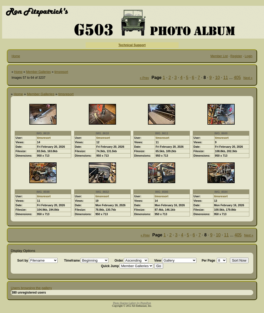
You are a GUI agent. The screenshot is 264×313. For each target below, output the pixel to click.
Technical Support (132, 45)
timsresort (61, 72)
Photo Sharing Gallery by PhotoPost (132, 302)
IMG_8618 (102, 133)
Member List (219, 56)
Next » (247, 78)
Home (16, 56)
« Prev (144, 78)
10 (217, 77)
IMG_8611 (161, 133)
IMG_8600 (221, 133)
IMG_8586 (161, 191)
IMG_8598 (43, 191)
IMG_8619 (43, 133)
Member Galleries (38, 72)
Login (248, 56)
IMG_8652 (102, 191)
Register (236, 56)
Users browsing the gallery (31, 288)
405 (237, 77)
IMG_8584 (221, 191)
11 (225, 77)
